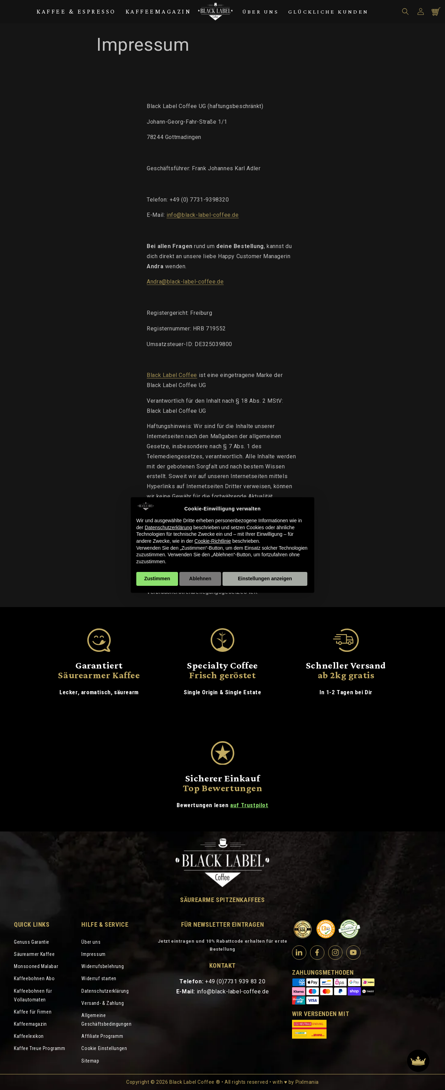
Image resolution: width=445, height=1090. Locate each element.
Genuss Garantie (31, 942)
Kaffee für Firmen (32, 1012)
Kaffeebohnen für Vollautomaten (33, 995)
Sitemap (90, 1061)
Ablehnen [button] (200, 578)
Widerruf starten (98, 978)
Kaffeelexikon (29, 1036)
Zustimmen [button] (157, 578)
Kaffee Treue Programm (39, 1048)
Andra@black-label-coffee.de (185, 281)
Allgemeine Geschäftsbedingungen (106, 1020)
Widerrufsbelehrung (102, 966)
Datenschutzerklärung (105, 991)
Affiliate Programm (102, 1036)
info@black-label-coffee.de (203, 215)
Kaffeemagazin (159, 11)
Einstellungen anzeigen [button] (265, 578)
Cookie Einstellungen (104, 1048)
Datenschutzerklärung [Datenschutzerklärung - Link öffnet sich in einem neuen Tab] (168, 527)
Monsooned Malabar (36, 966)
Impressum (93, 954)
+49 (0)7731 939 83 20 (235, 981)
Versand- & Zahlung (102, 1003)
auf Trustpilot (249, 805)
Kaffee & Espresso (76, 11)
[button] (405, 11)
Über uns (260, 11)
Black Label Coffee (172, 375)
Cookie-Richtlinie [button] (212, 541)
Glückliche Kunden (328, 11)
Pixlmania (307, 1082)
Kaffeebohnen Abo (34, 978)
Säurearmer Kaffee (34, 954)
